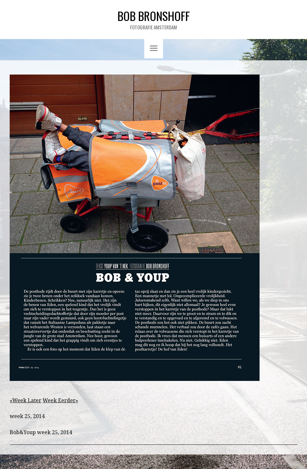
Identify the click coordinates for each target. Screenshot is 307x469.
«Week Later (25, 400)
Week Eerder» (60, 400)
